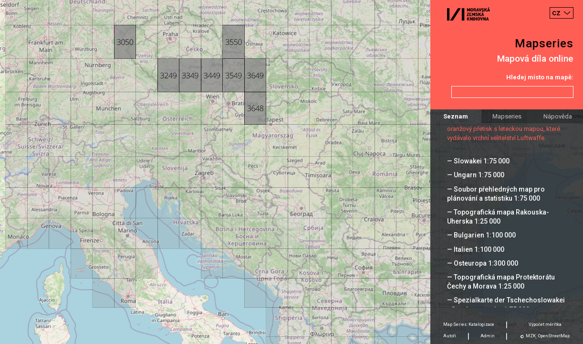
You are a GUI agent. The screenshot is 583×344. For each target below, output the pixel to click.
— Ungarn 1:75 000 (475, 175)
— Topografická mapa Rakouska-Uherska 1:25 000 (498, 216)
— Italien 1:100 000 (475, 249)
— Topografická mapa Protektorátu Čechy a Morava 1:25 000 (501, 281)
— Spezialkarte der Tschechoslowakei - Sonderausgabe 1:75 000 (506, 304)
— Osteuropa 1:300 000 (482, 263)
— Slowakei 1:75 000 (478, 161)
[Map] (291, 172)
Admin (487, 335)
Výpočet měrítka (545, 324)
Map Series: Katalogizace (468, 324)
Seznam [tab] (455, 116)
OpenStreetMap (554, 335)
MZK (531, 335)
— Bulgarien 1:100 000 (481, 235)
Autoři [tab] (449, 335)
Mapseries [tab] (506, 116)
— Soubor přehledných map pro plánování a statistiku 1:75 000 (496, 193)
